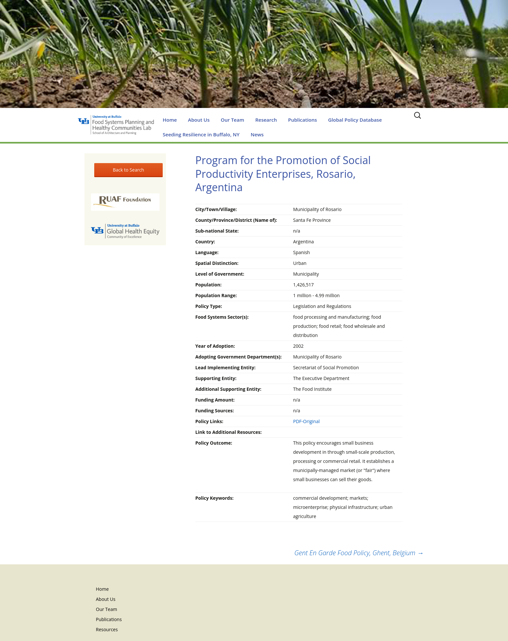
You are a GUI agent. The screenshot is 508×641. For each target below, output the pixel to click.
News (257, 134)
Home (170, 119)
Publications (302, 119)
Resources (107, 629)
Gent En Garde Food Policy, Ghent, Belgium (359, 552)
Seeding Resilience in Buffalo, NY (201, 134)
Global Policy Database (355, 119)
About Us (199, 119)
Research (266, 119)
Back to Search (128, 170)
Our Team (232, 119)
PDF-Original (306, 421)
